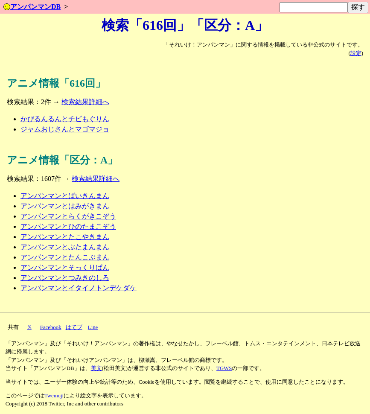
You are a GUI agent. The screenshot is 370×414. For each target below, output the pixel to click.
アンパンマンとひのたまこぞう (68, 226)
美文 (96, 368)
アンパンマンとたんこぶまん (64, 257)
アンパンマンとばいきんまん (64, 195)
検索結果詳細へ (85, 101)
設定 (355, 53)
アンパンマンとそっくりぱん (64, 267)
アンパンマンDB (32, 6)
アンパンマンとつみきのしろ (64, 277)
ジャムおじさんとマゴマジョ (64, 129)
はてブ (74, 327)
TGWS (224, 368)
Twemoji (54, 396)
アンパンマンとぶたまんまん (64, 247)
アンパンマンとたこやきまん (64, 236)
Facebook (50, 327)
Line (93, 327)
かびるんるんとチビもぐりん (64, 118)
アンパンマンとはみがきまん (64, 206)
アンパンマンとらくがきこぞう (68, 216)
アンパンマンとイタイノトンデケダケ (78, 288)
